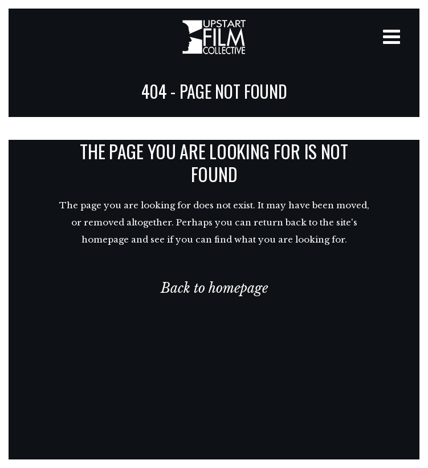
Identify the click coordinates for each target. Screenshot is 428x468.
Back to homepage (214, 288)
